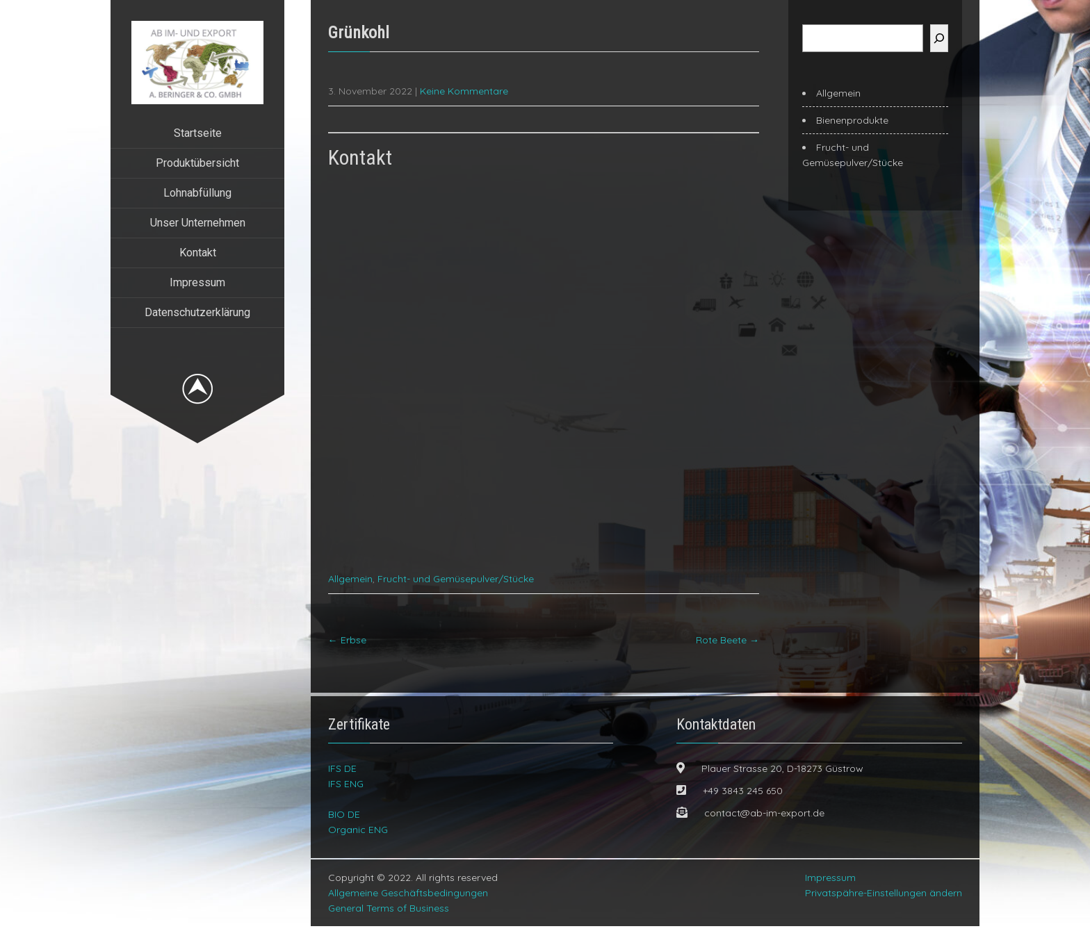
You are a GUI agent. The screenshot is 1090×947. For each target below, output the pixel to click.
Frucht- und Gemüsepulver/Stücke (455, 599)
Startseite (198, 133)
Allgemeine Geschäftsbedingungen (408, 913)
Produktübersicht (197, 163)
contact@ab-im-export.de (764, 833)
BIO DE (344, 835)
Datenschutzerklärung (197, 312)
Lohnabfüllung (197, 192)
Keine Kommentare (464, 91)
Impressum (197, 282)
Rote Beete (727, 660)
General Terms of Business (388, 929)
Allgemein (350, 599)
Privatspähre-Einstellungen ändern (883, 913)
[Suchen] (939, 38)
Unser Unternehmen (197, 222)
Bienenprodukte (852, 120)
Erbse (347, 660)
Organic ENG (358, 850)
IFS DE (342, 789)
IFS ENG (346, 804)
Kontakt (197, 252)
